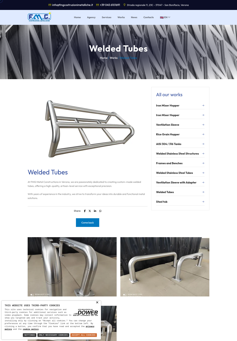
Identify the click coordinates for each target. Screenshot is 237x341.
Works (114, 58)
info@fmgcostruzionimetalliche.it (72, 5)
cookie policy (31, 329)
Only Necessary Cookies (53, 335)
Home (103, 58)
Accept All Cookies (83, 335)
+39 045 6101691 (110, 5)
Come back (87, 222)
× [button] (97, 303)
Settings (29, 335)
